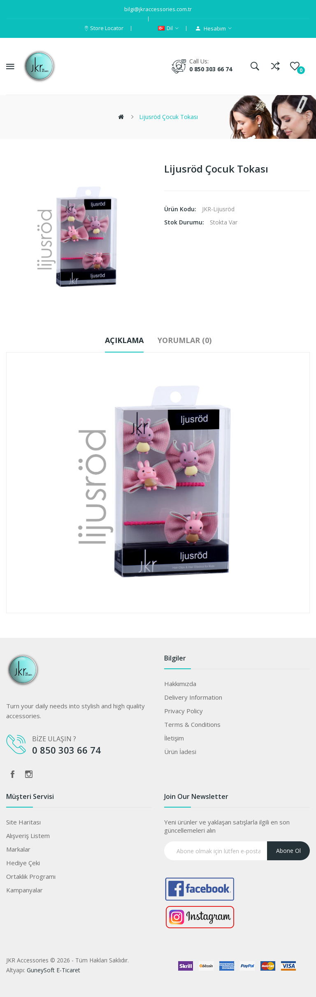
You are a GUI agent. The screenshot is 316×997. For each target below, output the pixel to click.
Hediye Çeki (23, 863)
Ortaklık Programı (31, 876)
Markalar (18, 849)
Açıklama (124, 340)
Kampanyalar (24, 890)
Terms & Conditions (192, 724)
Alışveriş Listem (28, 835)
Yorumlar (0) (184, 340)
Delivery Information (193, 697)
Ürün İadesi (180, 751)
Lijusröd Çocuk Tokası (168, 117)
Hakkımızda (180, 683)
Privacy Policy (183, 711)
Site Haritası (23, 822)
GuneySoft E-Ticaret (53, 970)
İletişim (174, 738)
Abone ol (288, 851)
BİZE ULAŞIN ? (55, 738)
